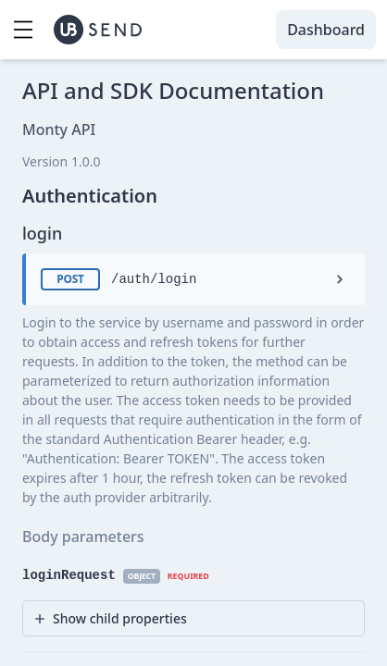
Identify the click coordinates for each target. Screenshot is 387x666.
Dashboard (326, 29)
